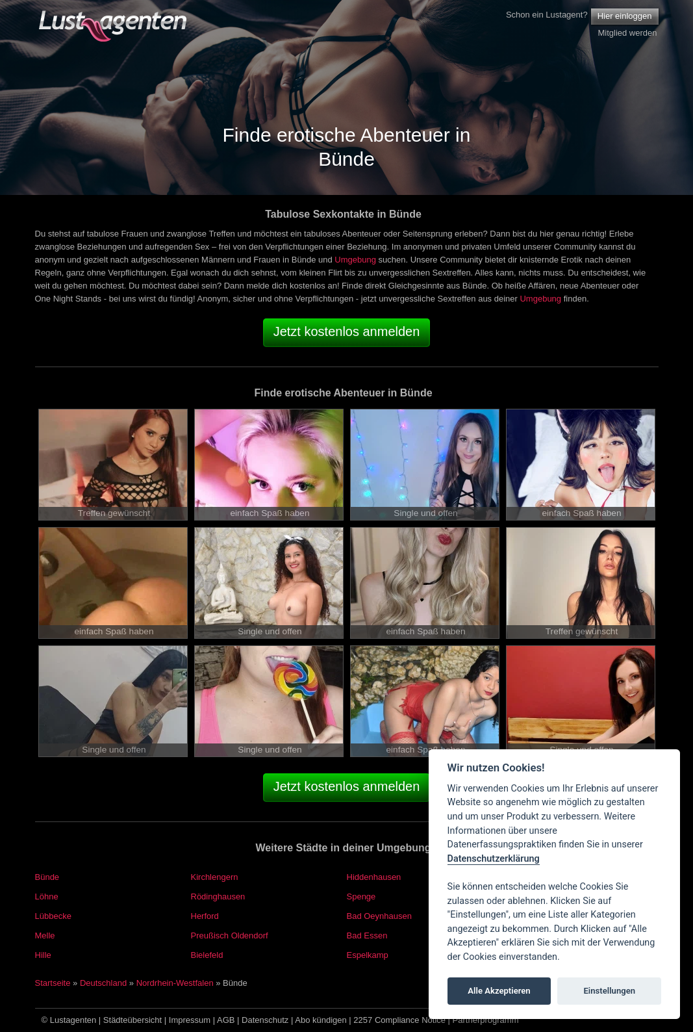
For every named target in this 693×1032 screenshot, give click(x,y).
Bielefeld (207, 955)
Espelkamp (367, 955)
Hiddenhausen (374, 877)
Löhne (46, 896)
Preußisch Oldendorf (229, 935)
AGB (225, 1020)
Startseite (53, 983)
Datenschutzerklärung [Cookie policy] (493, 858)
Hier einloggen (625, 16)
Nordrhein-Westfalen (175, 983)
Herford (205, 916)
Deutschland (103, 983)
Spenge (361, 896)
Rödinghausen (218, 896)
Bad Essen (367, 935)
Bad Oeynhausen (379, 916)
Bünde (47, 877)
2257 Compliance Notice (399, 1020)
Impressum (189, 1020)
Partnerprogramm (486, 1020)
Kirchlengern (214, 877)
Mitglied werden (627, 33)
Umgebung (355, 259)
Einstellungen (609, 991)
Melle (45, 935)
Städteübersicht (132, 1020)
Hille (43, 955)
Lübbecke (53, 916)
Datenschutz (265, 1020)
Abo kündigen (321, 1020)
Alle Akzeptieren (499, 991)
